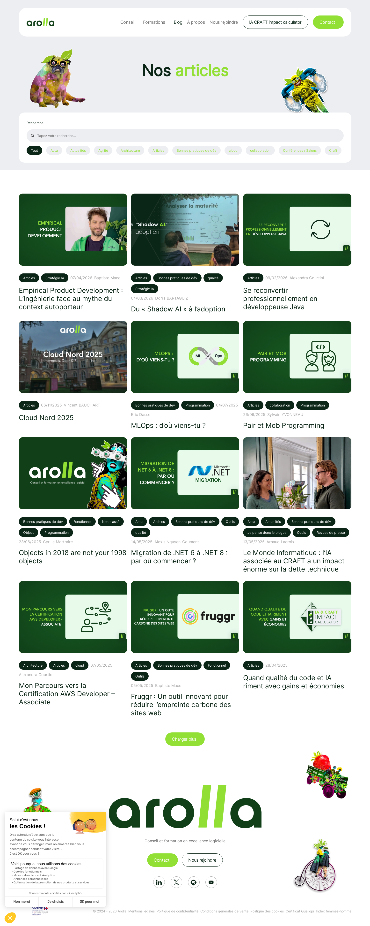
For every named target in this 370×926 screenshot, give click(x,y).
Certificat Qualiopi (300, 911)
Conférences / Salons (300, 150)
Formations (154, 22)
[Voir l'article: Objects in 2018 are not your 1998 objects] (73, 501)
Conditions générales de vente (224, 911)
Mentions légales (141, 911)
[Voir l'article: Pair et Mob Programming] (297, 375)
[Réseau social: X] (176, 882)
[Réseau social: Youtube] (211, 882)
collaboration (260, 150)
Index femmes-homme (333, 911)
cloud (233, 150)
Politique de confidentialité (177, 911)
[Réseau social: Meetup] (194, 882)
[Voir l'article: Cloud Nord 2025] (73, 371)
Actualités (78, 150)
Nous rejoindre (224, 22)
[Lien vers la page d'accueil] (40, 22)
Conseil (127, 22)
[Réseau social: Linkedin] (159, 882)
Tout (34, 150)
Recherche (35, 123)
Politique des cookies (267, 911)
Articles (158, 150)
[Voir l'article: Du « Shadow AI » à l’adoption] (185, 253)
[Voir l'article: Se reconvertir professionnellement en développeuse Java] (297, 252)
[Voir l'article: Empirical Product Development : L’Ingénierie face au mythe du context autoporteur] (73, 252)
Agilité (103, 150)
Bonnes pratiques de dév (196, 150)
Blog (178, 22)
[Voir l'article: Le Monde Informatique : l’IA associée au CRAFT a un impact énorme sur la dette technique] (297, 505)
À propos (196, 22)
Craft (333, 150)
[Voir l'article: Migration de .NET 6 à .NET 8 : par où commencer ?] (185, 501)
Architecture (130, 150)
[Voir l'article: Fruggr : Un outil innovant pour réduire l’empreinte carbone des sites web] (185, 649)
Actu (54, 150)
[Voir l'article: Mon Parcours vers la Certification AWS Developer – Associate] (73, 643)
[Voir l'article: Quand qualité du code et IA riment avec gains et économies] (297, 635)
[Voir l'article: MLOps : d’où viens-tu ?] (185, 375)
